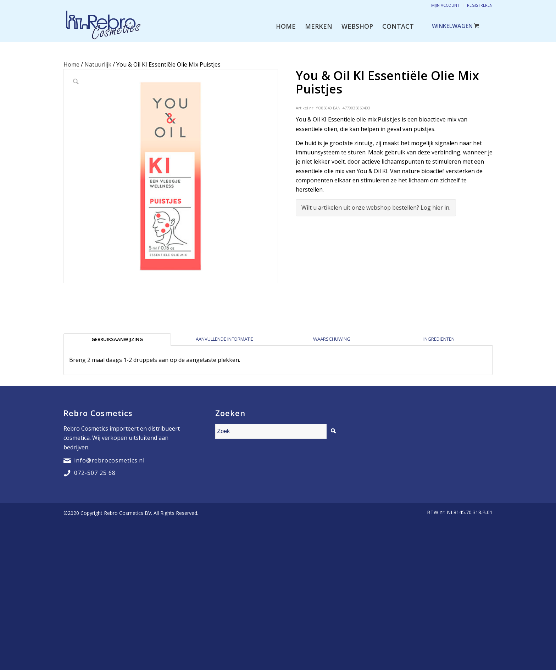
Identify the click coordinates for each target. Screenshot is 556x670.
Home (71, 64)
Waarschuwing (331, 339)
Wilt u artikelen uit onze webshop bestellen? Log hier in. (375, 207)
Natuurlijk (97, 64)
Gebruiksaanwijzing (117, 339)
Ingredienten (439, 339)
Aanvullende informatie (224, 339)
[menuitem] (285, 26)
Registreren (480, 5)
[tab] (117, 339)
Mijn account (445, 5)
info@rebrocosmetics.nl (109, 460)
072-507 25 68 (95, 473)
